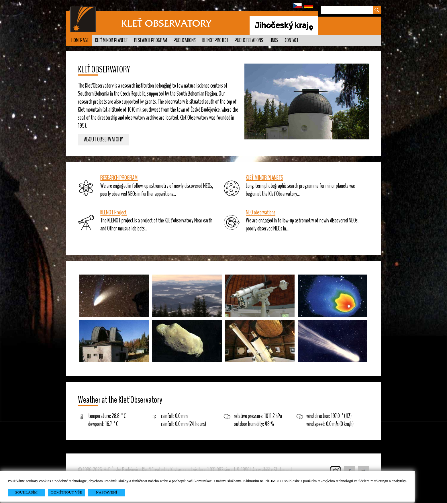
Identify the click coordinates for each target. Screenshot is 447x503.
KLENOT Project (215, 40)
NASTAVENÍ (106, 492)
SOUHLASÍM (26, 492)
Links (274, 40)
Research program (150, 40)
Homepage (80, 40)
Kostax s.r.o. (180, 470)
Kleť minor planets (111, 40)
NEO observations (260, 212)
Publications (185, 40)
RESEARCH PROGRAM (119, 178)
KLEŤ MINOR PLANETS (264, 178)
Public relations (249, 40)
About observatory (103, 140)
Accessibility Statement (272, 470)
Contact (291, 40)
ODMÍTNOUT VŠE (66, 492)
